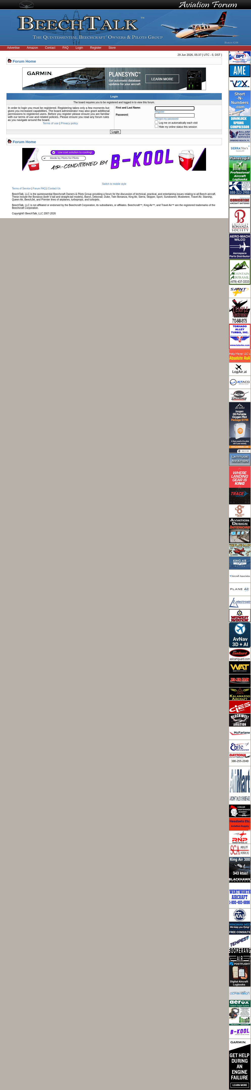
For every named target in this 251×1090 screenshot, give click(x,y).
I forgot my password (167, 118)
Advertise (13, 47)
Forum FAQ (39, 188)
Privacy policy (69, 123)
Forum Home (24, 61)
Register (96, 47)
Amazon (32, 47)
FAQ (65, 47)
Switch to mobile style (114, 184)
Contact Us (54, 188)
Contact (50, 47)
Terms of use (51, 123)
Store (112, 47)
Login (79, 47)
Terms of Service (21, 188)
